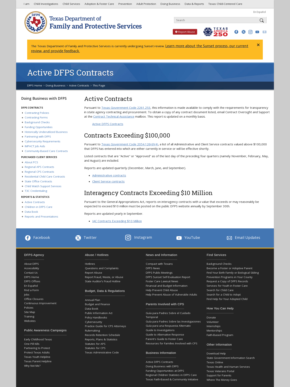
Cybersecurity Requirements (42, 141)
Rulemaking (92, 330)
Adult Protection (146, 5)
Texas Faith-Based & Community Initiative (172, 379)
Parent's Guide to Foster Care (164, 339)
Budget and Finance (97, 304)
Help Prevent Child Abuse (162, 290)
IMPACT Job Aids (35, 146)
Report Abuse (184, 32)
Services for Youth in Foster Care (227, 285)
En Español (259, 11)
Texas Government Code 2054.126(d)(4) (129, 144)
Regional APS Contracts (39, 167)
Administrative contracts (109, 175)
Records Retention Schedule (102, 335)
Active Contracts (79, 85)
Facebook (37, 237)
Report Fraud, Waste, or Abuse (104, 277)
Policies (28, 307)
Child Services (71, 5)
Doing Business (170, 5)
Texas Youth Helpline (37, 357)
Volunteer (213, 322)
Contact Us (31, 272)
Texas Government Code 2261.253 (125, 108)
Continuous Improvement (40, 303)
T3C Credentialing (36, 191)
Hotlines (90, 264)
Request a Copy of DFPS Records (227, 281)
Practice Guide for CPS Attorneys (105, 326)
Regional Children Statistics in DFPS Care (171, 375)
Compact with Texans (159, 264)
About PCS (31, 162)
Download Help (216, 353)
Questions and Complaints (102, 268)
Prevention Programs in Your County (230, 277)
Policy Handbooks (96, 317)
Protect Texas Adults (37, 352)
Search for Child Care (220, 290)
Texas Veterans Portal (220, 371)
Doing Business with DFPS (44, 98)
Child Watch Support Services (43, 186)
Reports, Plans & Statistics (101, 339)
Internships (214, 326)
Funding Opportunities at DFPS (165, 371)
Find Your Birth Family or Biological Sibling (233, 272)
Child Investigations (45, 5)
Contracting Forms (36, 117)
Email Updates (243, 237)
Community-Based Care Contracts (46, 151)
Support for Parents (219, 375)
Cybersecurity (93, 322)
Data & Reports (194, 5)
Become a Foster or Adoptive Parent (229, 268)
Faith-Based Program (220, 335)
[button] (236, 31)
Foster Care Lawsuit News (162, 281)
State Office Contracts (38, 181)
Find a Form (31, 290)
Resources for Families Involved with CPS (171, 343)
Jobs (26, 294)
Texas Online (215, 362)
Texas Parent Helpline (38, 361)
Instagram (138, 237)
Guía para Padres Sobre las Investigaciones (173, 321)
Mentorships (214, 330)
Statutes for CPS (95, 348)
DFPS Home (34, 85)
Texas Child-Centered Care (225, 5)
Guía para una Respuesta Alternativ (168, 325)
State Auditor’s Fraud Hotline (102, 281)
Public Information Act (98, 313)
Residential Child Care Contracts (45, 176)
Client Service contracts (108, 181)
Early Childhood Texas (38, 339)
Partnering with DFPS (38, 136)
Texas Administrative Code (102, 352)
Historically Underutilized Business (46, 132)
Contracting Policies (37, 113)
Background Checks (37, 122)
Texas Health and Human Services (228, 367)
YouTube (187, 237)
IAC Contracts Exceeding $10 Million (117, 221)
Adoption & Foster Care (99, 5)
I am (25, 5)
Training (29, 316)
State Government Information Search (231, 358)
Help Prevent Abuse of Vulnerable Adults (171, 294)
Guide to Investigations (160, 330)
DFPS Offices (32, 281)
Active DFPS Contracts (107, 124)
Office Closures (34, 299)
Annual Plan (92, 300)
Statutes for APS (95, 344)
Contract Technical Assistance (113, 116)
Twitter (86, 237)
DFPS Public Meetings (159, 272)
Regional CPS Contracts (39, 171)
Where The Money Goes (222, 380)
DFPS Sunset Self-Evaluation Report (168, 277)
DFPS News (153, 268)
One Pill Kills (31, 344)
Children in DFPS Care (38, 207)
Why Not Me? (32, 365)
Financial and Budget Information (166, 285)
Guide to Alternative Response (165, 334)
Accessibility (31, 268)
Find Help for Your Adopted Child (227, 299)
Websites (30, 321)
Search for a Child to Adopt (224, 294)
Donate (211, 317)
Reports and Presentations (41, 216)
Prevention (125, 5)
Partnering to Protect (37, 348)
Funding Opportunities (39, 127)
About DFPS (31, 264)
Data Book (31, 212)
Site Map (29, 312)
